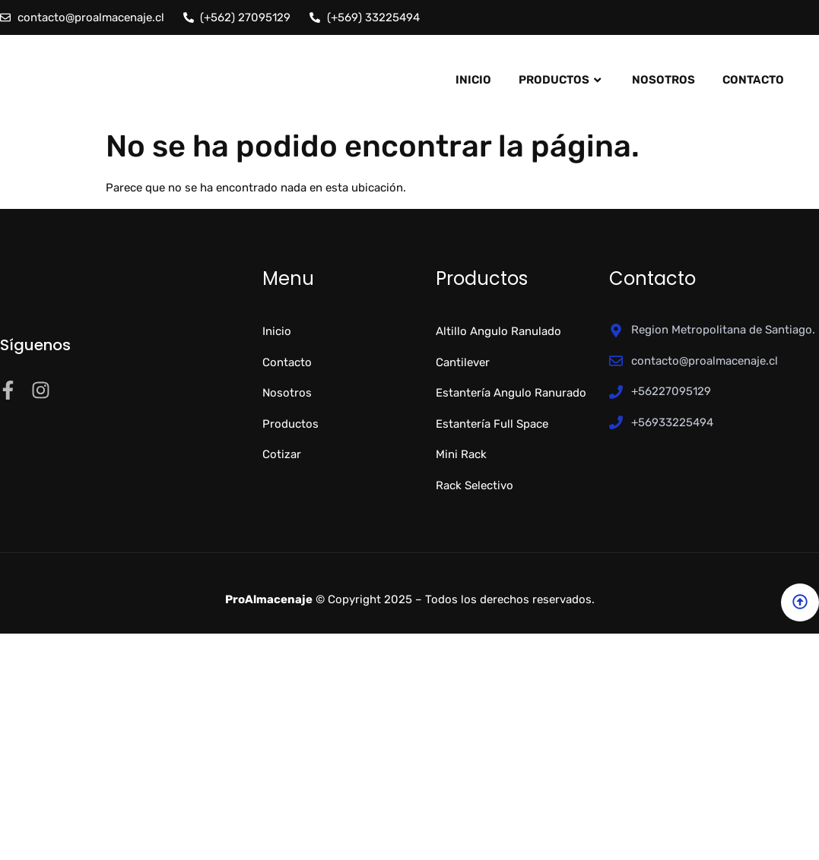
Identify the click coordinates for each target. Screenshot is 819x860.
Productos (562, 80)
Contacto (753, 80)
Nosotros (663, 80)
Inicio (473, 80)
